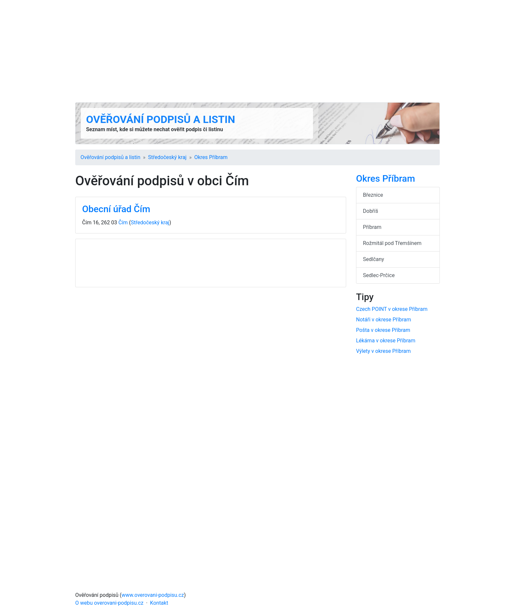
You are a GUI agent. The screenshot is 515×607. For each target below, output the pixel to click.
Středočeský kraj (167, 157)
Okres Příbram (210, 157)
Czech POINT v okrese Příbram (391, 309)
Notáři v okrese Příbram (383, 319)
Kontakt (159, 603)
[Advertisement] (257, 51)
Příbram (372, 227)
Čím (122, 222)
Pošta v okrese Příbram (383, 330)
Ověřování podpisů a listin (160, 119)
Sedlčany (373, 259)
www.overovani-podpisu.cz (153, 595)
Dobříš (370, 211)
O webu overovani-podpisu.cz (109, 603)
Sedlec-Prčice (379, 275)
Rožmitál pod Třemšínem (392, 243)
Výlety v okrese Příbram (383, 351)
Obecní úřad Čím (116, 209)
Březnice (373, 195)
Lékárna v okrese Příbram (385, 340)
